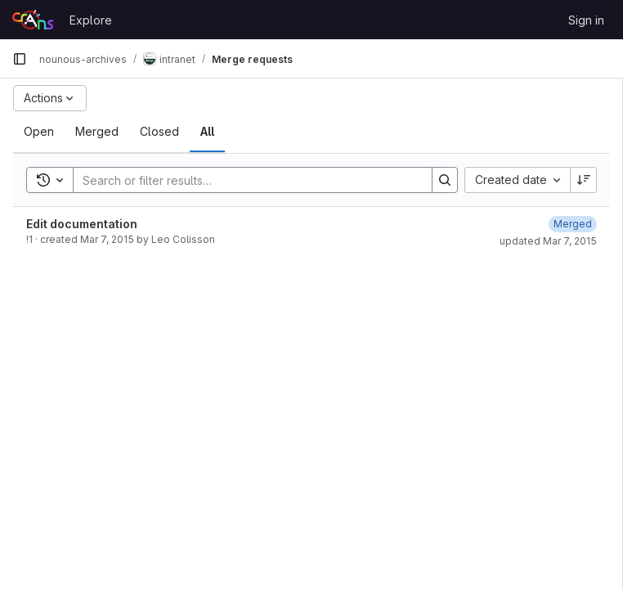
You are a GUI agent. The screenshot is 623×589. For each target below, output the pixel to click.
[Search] (244, 180)
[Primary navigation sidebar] (20, 59)
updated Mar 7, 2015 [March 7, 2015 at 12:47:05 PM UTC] (548, 241)
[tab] (39, 131)
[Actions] (50, 98)
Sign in (586, 20)
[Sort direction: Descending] (584, 180)
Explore (90, 20)
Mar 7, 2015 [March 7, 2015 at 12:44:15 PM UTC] (107, 239)
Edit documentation (81, 224)
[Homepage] (32, 20)
